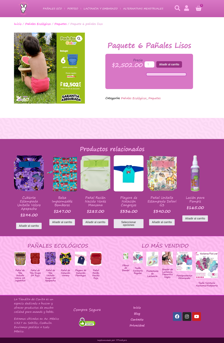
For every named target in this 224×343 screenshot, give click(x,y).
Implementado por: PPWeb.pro (112, 340)
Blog (137, 313)
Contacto (137, 319)
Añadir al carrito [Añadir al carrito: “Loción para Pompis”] (195, 218)
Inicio (18, 23)
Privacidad (137, 325)
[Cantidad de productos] (149, 64)
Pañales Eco (52, 8)
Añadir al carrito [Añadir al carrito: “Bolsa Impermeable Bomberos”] (62, 222)
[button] (79, 38)
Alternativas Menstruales (143, 8)
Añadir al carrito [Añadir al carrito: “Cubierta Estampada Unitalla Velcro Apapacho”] (29, 225)
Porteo (72, 8)
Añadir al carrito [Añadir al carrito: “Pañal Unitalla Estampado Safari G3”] (162, 222)
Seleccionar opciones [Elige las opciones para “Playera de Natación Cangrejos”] (128, 223)
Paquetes (60, 23)
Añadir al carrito (169, 64)
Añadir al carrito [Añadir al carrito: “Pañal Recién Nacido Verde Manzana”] (95, 222)
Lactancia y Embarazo (101, 8)
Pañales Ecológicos (38, 23)
